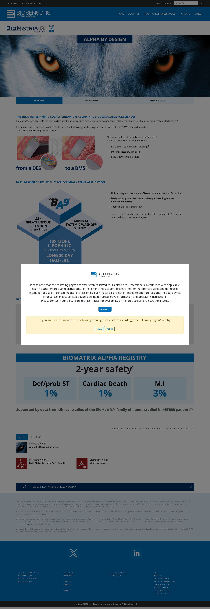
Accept (105, 309)
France (109, 328)
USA (99, 328)
